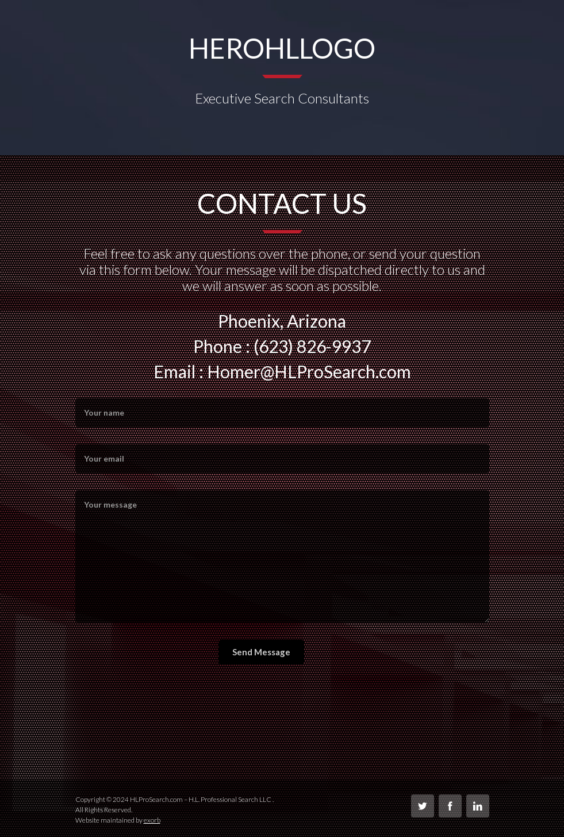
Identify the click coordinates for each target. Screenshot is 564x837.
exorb (152, 820)
